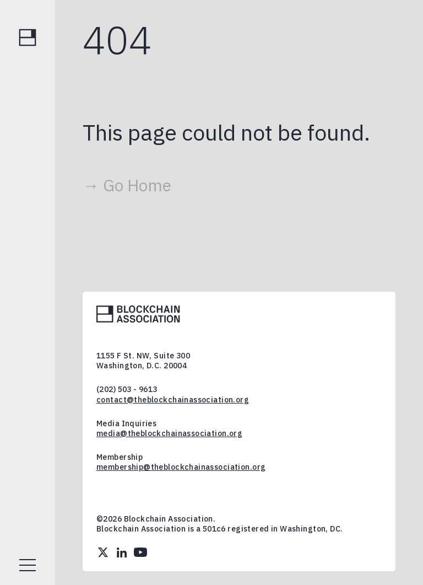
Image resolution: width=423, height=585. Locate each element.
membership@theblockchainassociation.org (180, 467)
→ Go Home (127, 185)
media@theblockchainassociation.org (169, 433)
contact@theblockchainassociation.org (172, 400)
